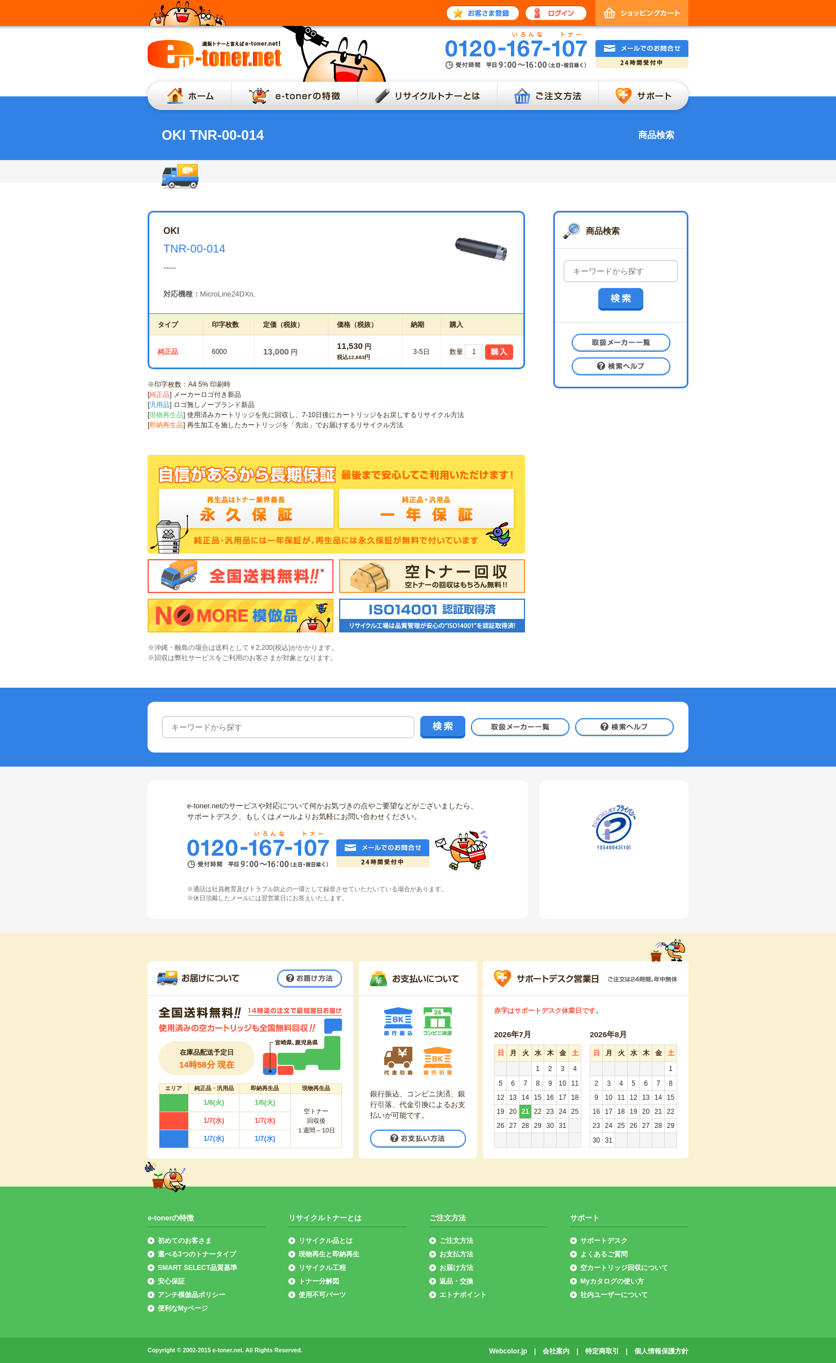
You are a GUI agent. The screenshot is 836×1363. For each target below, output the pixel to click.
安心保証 (171, 1281)
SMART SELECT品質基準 (197, 1268)
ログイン (556, 13)
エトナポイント (463, 1295)
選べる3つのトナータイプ (197, 1254)
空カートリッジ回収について (624, 1268)
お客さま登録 (482, 13)
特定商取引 (602, 1351)
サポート (646, 96)
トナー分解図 (319, 1281)
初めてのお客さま (185, 1241)
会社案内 (556, 1351)
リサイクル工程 (322, 1268)
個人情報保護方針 (661, 1351)
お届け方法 (309, 979)
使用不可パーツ (322, 1295)
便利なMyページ (183, 1308)
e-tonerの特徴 (294, 96)
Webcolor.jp (508, 1351)
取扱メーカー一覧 (621, 343)
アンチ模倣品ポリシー (191, 1295)
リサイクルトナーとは (427, 96)
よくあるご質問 (604, 1254)
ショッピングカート (641, 13)
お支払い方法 (418, 1139)
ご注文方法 (547, 96)
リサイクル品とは (326, 1241)
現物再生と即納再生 (329, 1254)
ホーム (186, 96)
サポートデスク (604, 1241)
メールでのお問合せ (641, 54)
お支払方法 (456, 1254)
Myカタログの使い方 (612, 1281)
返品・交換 (456, 1281)
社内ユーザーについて (614, 1295)
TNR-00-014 (194, 248)
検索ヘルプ (621, 366)
